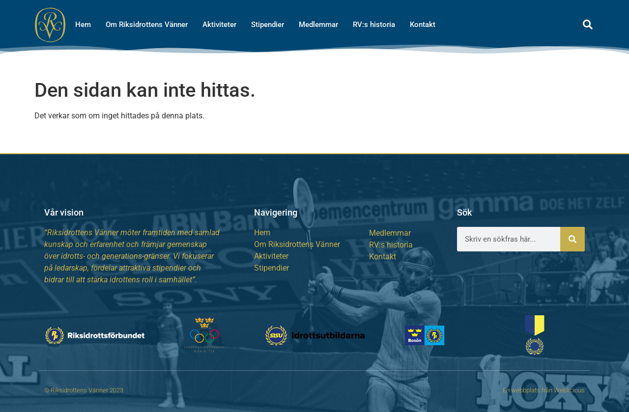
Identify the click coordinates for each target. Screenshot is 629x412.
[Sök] (572, 239)
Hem (83, 24)
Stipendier (267, 24)
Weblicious (569, 390)
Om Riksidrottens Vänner (147, 24)
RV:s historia (374, 24)
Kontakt (422, 24)
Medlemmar (318, 24)
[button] (588, 24)
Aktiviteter (219, 24)
